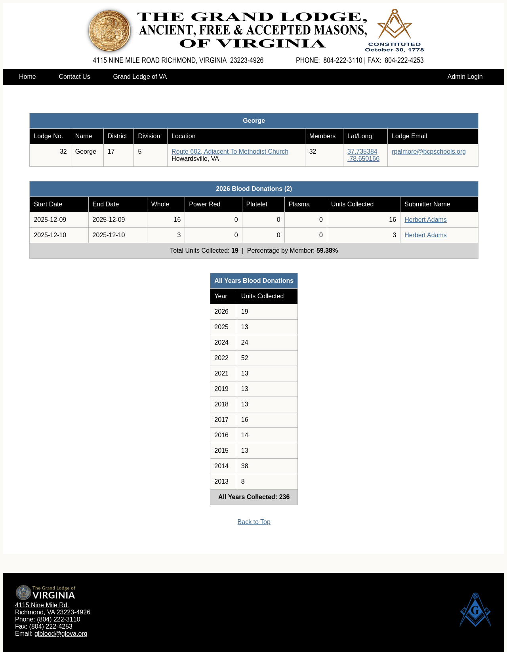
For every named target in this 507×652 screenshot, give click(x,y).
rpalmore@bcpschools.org (429, 151)
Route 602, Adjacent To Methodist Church (230, 151)
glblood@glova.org (61, 633)
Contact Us (74, 76)
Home (27, 76)
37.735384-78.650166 (363, 155)
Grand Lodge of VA (139, 76)
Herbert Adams (425, 219)
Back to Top (254, 522)
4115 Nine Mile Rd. (42, 605)
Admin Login (465, 76)
